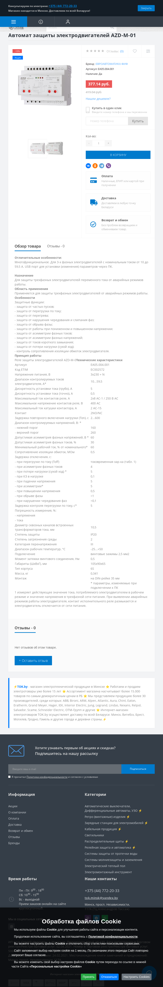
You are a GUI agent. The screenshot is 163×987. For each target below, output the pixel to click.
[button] (68, 21)
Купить (138, 121)
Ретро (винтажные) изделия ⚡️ (107, 817)
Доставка (108, 198)
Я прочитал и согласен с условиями (55, 777)
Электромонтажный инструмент (108, 872)
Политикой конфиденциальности (113, 936)
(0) (122, 51)
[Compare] (148, 51)
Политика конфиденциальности (47, 777)
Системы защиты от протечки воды (111, 854)
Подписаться (138, 769)
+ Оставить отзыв (33, 660)
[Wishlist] (134, 51)
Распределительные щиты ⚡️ (106, 841)
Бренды (14, 843)
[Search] (112, 27)
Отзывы (14, 837)
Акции (12, 806)
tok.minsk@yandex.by (101, 898)
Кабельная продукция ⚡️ (103, 829)
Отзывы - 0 (56, 246)
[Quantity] (98, 143)
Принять (88, 977)
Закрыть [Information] (146, 8)
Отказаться (109, 977)
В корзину (118, 155)
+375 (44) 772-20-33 (63, 6)
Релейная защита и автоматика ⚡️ (110, 847)
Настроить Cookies (137, 977)
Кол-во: (91, 136)
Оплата (107, 176)
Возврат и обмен (114, 220)
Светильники (94, 835)
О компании (17, 812)
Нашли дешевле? (98, 99)
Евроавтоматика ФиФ (112, 64)
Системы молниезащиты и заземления (113, 860)
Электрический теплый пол (105, 866)
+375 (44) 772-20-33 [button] (102, 890)
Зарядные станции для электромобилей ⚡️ (116, 823)
